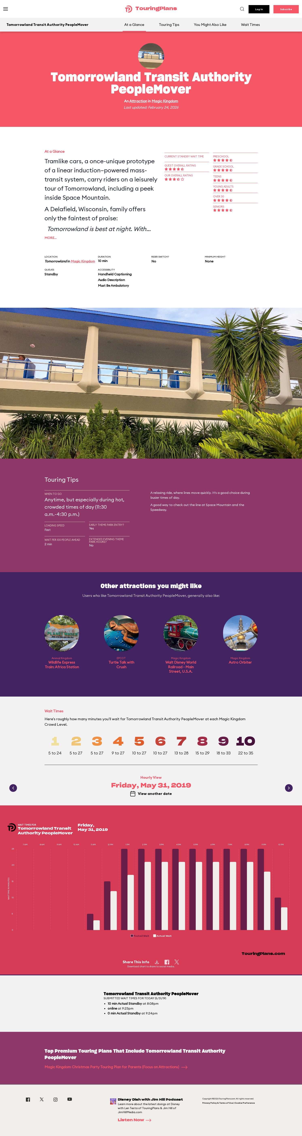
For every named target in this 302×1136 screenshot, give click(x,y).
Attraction (138, 101)
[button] (139, 935)
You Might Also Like (210, 24)
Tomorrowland (56, 261)
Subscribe (286, 9)
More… (51, 238)
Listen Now (136, 1120)
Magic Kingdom (165, 101)
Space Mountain (86, 197)
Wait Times (250, 24)
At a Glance (134, 24)
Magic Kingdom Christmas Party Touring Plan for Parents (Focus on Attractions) (116, 1067)
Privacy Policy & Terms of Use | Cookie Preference (228, 1103)
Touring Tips (169, 24)
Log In (259, 9)
